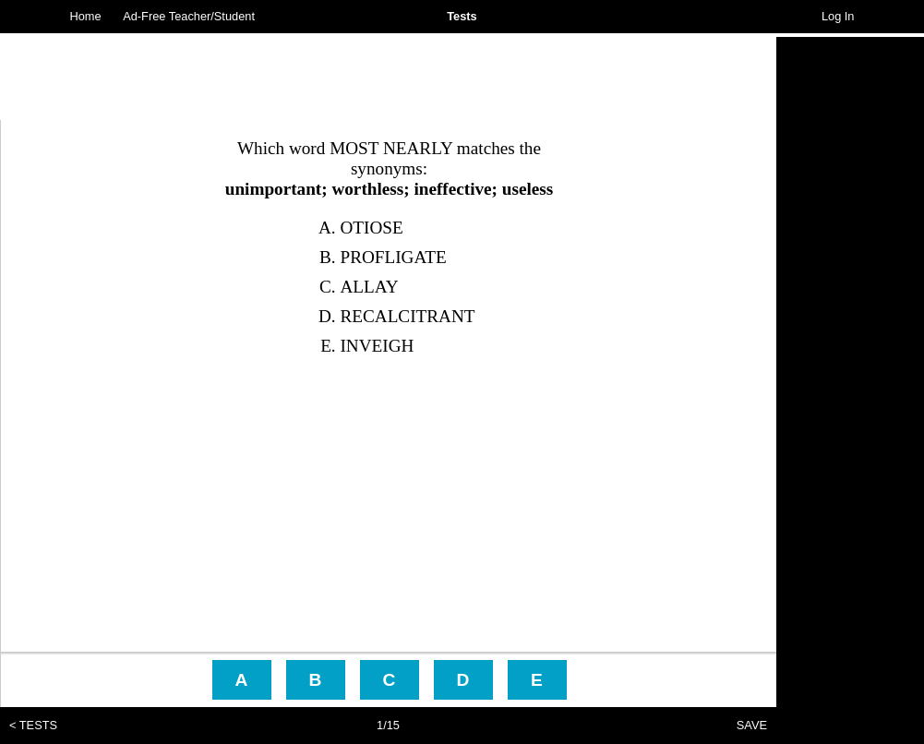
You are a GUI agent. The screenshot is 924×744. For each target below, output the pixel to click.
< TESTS (33, 725)
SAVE (752, 725)
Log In (838, 16)
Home (86, 16)
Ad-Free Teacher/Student (189, 16)
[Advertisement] (850, 314)
